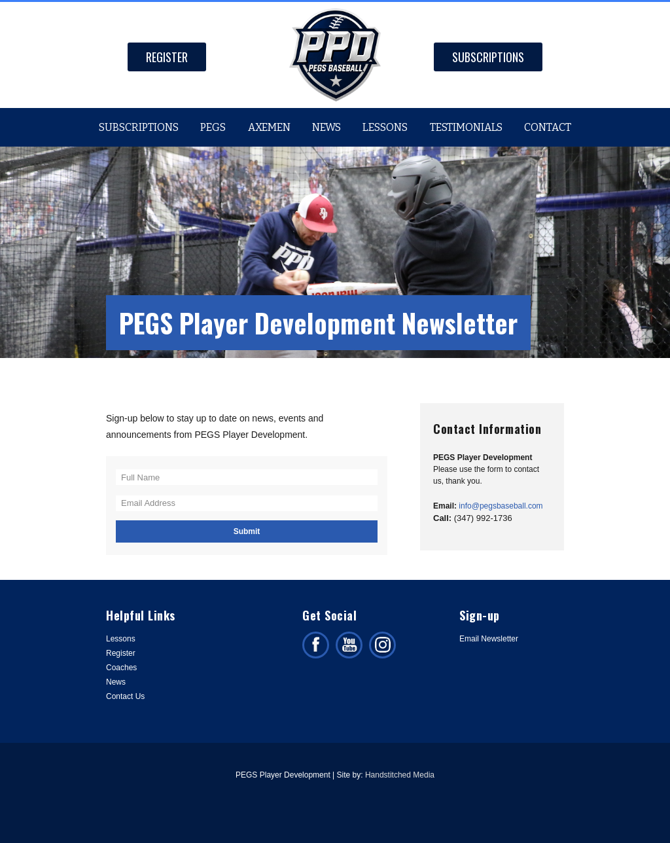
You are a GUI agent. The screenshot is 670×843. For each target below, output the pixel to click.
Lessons (385, 127)
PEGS (213, 127)
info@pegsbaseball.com (500, 506)
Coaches (121, 667)
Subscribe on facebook (349, 645)
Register (167, 56)
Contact (547, 127)
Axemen (269, 127)
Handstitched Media (399, 775)
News (326, 127)
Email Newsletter (488, 638)
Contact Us (125, 696)
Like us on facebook (315, 645)
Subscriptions (488, 56)
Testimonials (466, 127)
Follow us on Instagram (382, 645)
